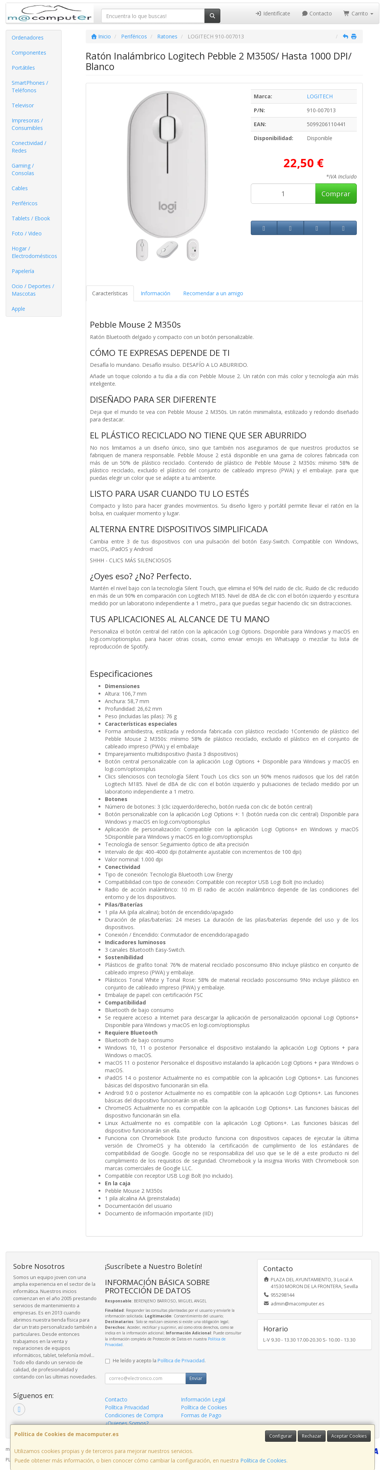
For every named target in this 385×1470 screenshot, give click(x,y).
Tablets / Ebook (31, 218)
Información (155, 293)
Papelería (23, 271)
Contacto (317, 13)
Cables (20, 188)
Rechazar (311, 1436)
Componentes (29, 52)
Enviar (195, 1378)
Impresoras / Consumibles (27, 124)
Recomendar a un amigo (213, 293)
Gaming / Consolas (23, 169)
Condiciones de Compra (134, 1415)
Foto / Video (27, 233)
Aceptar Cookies (349, 1436)
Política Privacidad (127, 1407)
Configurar (280, 1436)
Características (110, 293)
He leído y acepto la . (159, 1360)
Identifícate (272, 13)
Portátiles (23, 67)
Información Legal (203, 1399)
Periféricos (25, 203)
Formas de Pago (201, 1415)
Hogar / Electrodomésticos (34, 252)
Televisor (23, 105)
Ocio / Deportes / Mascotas (33, 289)
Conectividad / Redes (29, 146)
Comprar (335, 193)
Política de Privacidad (181, 1360)
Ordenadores (28, 37)
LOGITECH (320, 96)
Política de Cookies (263, 1460)
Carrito (358, 13)
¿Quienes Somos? (127, 1423)
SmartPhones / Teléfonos (30, 86)
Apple (18, 308)
